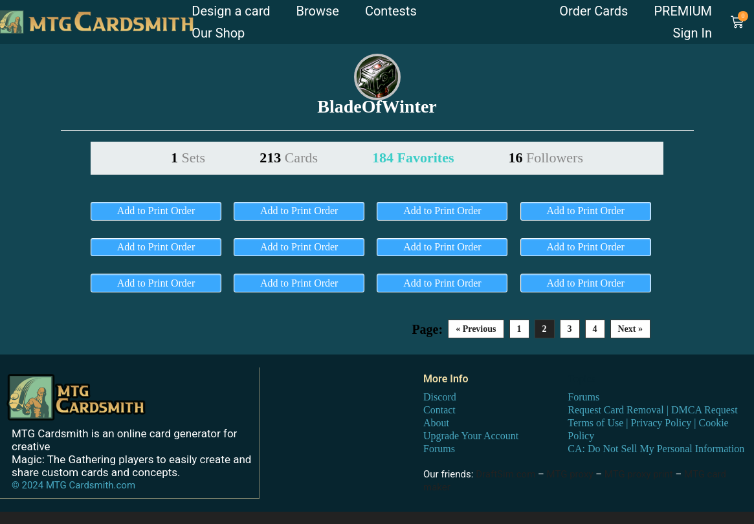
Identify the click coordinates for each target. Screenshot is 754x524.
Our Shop (218, 33)
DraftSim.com (505, 473)
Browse (317, 11)
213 (289, 157)
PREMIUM (683, 11)
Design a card (231, 11)
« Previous (476, 329)
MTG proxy (570, 473)
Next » (630, 329)
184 (413, 157)
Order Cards (593, 11)
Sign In (692, 33)
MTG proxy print (638, 473)
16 (545, 157)
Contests (391, 11)
